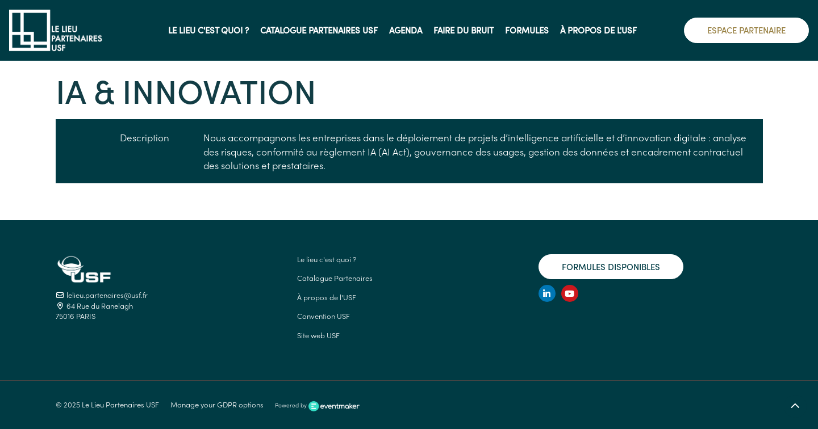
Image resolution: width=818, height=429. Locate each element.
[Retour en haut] (795, 406)
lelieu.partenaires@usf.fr (102, 294)
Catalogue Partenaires (335, 277)
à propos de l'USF (598, 30)
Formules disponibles (611, 266)
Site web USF (318, 335)
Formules (527, 30)
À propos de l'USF (326, 297)
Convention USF (323, 315)
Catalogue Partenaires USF (319, 30)
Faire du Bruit (463, 30)
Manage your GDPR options (217, 404)
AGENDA (405, 30)
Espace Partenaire (746, 30)
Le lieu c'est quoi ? (208, 30)
